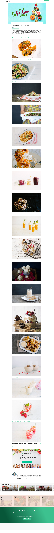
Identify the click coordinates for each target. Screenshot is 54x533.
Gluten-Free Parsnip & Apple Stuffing (20, 125)
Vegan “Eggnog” (16, 377)
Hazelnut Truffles (16, 192)
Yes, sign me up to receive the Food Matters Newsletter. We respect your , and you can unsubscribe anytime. (25, 516)
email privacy (32, 516)
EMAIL (29, 514)
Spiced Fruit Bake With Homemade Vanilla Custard (23, 333)
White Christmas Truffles (17, 261)
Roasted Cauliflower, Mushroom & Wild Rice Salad (23, 59)
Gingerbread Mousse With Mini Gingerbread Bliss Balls (24, 355)
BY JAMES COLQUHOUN (20, 472)
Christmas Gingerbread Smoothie (19, 283)
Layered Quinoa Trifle (17, 305)
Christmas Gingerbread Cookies (19, 237)
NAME (13, 514)
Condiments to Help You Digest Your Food (21, 169)
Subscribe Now (27, 518)
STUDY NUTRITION (47, 0)
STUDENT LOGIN (39, 0)
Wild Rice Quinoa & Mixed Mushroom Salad (21, 103)
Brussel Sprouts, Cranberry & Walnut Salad (21, 81)
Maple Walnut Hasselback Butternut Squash (22, 37)
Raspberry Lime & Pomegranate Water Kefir (21, 421)
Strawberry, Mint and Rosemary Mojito (20, 399)
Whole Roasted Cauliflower (18, 147)
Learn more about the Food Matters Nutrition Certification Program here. (26, 445)
